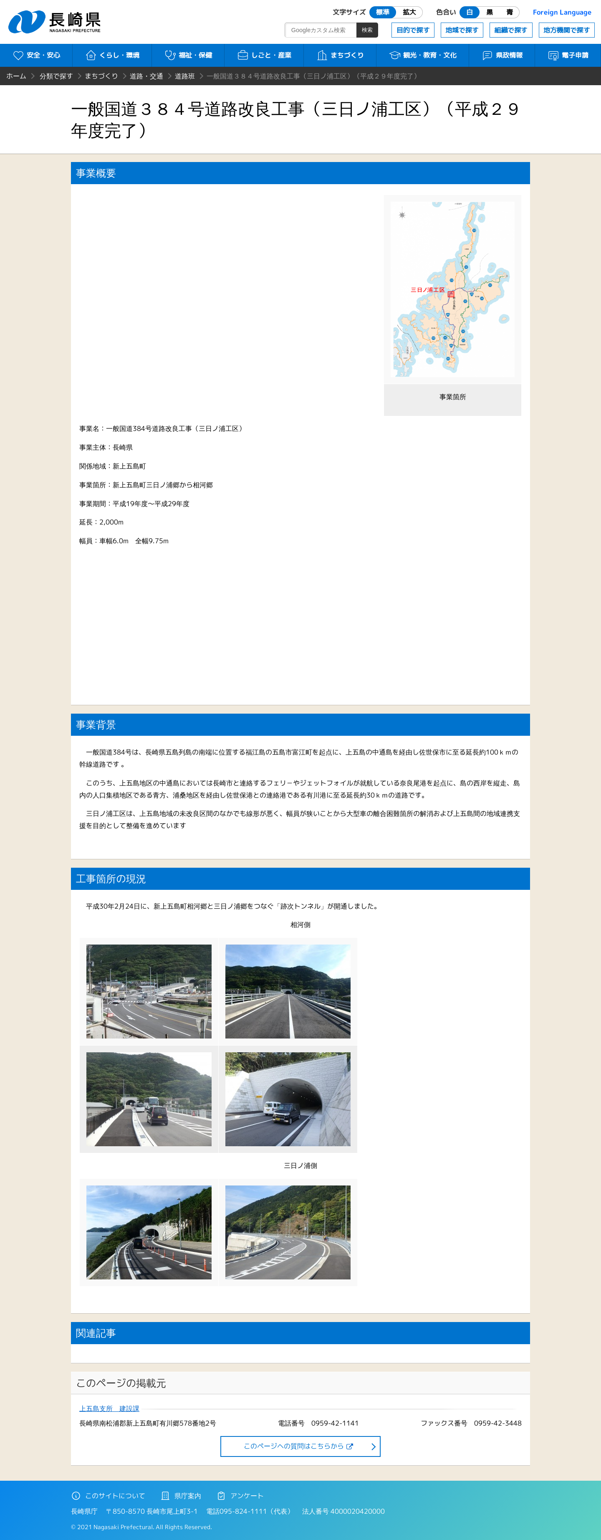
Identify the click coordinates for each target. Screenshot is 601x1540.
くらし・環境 (112, 55)
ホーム (16, 76)
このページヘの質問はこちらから (294, 1446)
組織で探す (511, 30)
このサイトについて (108, 1496)
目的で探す (413, 30)
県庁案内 (180, 1496)
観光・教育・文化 (423, 55)
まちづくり (340, 55)
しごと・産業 (264, 55)
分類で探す (56, 76)
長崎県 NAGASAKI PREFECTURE (55, 21)
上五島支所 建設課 (109, 1409)
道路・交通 (146, 76)
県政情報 (502, 55)
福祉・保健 (188, 55)
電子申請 (567, 55)
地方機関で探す (566, 30)
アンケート (240, 1496)
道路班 (185, 76)
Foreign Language (562, 12)
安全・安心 (36, 55)
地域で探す (462, 30)
